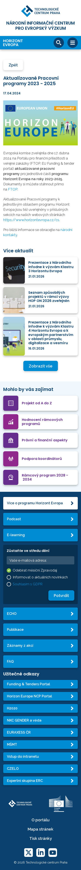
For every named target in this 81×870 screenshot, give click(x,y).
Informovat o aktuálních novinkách (40, 577)
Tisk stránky (40, 838)
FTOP (12, 189)
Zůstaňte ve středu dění (28, 551)
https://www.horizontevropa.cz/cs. (31, 220)
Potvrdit (61, 595)
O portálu (40, 820)
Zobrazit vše (40, 366)
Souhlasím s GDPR (28, 584)
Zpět (13, 65)
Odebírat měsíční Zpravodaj (35, 570)
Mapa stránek (40, 829)
